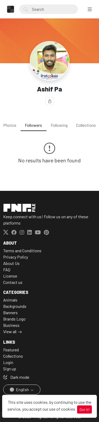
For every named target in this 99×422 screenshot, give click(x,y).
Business (11, 325)
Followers (33, 125)
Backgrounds (14, 306)
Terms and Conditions (22, 250)
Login (8, 362)
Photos (9, 125)
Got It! (84, 409)
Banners (10, 312)
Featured (11, 349)
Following (59, 125)
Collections (86, 125)
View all (9, 331)
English (20, 389)
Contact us (12, 282)
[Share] (49, 101)
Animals (10, 299)
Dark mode (16, 377)
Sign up (9, 368)
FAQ (6, 269)
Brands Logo (14, 318)
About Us (11, 263)
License (10, 275)
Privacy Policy (15, 256)
